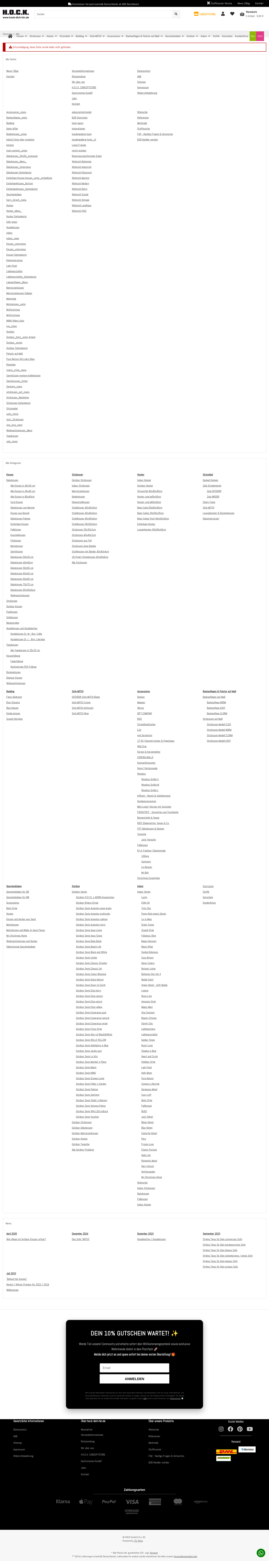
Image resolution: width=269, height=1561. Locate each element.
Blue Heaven (12, 708)
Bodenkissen (78, 496)
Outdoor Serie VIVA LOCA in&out (92, 1111)
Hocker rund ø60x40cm (149, 502)
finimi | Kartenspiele (147, 768)
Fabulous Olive (148, 935)
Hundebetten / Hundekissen (151, 1239)
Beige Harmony (148, 941)
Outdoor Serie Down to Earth (91, 985)
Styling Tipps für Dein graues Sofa (220, 1266)
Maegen (141, 702)
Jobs (83, 1468)
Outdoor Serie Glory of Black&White (94, 1034)
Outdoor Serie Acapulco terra (90, 924)
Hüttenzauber (148, 1171)
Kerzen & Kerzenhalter (148, 752)
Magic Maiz (147, 1007)
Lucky (144, 897)
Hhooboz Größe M (150, 785)
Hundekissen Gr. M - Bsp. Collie (26, 634)
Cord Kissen (16, 502)
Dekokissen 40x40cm (21, 562)
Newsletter (87, 1429)
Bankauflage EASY (216, 708)
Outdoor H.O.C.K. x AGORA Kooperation (95, 897)
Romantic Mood (149, 1160)
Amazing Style (148, 1001)
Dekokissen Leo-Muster (22, 507)
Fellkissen (15, 529)
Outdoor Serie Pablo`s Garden (91, 1084)
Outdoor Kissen (14, 606)
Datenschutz (175, 1398)
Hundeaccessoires (146, 801)
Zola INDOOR (213, 496)
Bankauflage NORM (216, 702)
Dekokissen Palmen (20, 518)
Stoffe (206, 892)
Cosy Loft (146, 1095)
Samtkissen (16, 551)
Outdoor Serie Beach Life (88, 946)
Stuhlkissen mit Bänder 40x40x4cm (90, 551)
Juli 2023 (11, 1273)
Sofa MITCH (208, 507)
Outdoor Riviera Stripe (87, 902)
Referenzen (154, 1436)
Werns (140, 708)
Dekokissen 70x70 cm (21, 584)
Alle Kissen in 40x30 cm (22, 485)
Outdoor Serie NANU (86, 1073)
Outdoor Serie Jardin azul (89, 1051)
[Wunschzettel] (232, 14)
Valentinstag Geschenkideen (20, 946)
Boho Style (11, 908)
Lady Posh (146, 1067)
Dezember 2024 (80, 1233)
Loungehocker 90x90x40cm (151, 529)
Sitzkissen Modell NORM (219, 730)
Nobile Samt (147, 979)
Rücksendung (88, 1441)
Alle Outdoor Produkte (83, 1149)
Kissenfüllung (13, 656)
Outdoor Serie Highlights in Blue (92, 1045)
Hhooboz (141, 774)
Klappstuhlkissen (81, 502)
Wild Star (142, 746)
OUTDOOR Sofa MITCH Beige (86, 697)
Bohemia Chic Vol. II (151, 974)
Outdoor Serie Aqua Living (89, 930)
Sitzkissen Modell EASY (219, 741)
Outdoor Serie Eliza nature (89, 996)
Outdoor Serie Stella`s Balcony (91, 1100)
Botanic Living (148, 968)
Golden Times (148, 1040)
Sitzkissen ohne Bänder (84, 546)
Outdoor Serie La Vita (87, 1056)
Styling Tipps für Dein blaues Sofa (220, 1250)
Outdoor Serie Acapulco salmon (92, 919)
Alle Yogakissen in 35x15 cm (25, 650)
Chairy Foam (209, 502)
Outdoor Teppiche (81, 1144)
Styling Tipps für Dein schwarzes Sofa (222, 1239)
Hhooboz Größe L (150, 790)
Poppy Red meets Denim (153, 913)
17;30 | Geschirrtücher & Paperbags (155, 741)
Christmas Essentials (148, 878)
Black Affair (147, 946)
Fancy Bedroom (14, 697)
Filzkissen (15, 540)
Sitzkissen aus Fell (82, 540)
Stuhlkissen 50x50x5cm (84, 524)
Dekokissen (12, 480)
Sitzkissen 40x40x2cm (84, 535)
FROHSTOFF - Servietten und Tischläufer (158, 812)
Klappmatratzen (211, 518)
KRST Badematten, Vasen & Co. (153, 823)
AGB (145, 1398)
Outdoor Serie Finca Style (89, 1029)
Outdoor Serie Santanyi (87, 1095)
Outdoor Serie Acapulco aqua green (94, 908)
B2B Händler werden (159, 1462)
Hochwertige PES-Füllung (23, 667)
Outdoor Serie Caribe (86, 957)
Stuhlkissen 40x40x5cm (84, 507)
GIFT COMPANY (144, 713)
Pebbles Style (148, 1062)
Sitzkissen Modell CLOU (219, 724)
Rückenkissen (13, 672)
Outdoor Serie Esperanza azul (91, 1012)
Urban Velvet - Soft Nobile (154, 985)
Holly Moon (146, 1073)
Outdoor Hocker (145, 485)
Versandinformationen (92, 1435)
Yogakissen (12, 645)
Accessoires (12, 902)
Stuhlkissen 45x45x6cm (84, 518)
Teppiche (141, 834)
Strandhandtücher (146, 724)
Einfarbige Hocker (146, 524)
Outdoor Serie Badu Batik (89, 941)
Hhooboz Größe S (150, 779)
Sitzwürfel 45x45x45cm (149, 491)
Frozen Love (147, 1144)
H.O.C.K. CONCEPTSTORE (93, 1454)
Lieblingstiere (148, 1029)
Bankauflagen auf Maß (214, 697)
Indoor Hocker (144, 480)
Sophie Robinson (149, 952)
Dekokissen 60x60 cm (21, 579)
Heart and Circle (149, 1056)
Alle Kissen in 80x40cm (22, 496)
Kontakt (259, 3)
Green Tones (147, 924)
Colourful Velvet (149, 1133)
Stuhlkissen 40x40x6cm (84, 513)
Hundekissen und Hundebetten (21, 628)
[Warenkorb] (251, 14)
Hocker (9, 913)
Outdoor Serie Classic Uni (89, 968)
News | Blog (244, 3)
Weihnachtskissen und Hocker (21, 941)
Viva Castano (148, 1012)
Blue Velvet (147, 1128)
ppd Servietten (144, 735)
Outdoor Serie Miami (86, 1067)
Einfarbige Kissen (19, 524)
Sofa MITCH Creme (81, 702)
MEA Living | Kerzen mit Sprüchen (154, 806)
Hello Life (146, 1155)
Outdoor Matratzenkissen (85, 1133)
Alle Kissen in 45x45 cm (22, 491)
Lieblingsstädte (149, 1034)
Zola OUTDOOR (214, 491)
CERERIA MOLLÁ (145, 757)
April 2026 (11, 1233)
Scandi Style (147, 930)
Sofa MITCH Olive (80, 713)
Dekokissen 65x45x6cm (22, 590)
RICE (139, 719)
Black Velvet (147, 1122)
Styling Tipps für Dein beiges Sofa (220, 1261)
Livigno (144, 990)
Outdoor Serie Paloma (87, 1089)
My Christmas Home (16, 935)
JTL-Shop (138, 1540)
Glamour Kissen (14, 677)
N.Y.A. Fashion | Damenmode (151, 850)
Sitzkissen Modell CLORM (220, 735)
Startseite (208, 886)
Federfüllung (16, 661)
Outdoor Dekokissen (82, 1128)
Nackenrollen (12, 623)
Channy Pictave (149, 1149)
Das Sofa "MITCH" (81, 1239)
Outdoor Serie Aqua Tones (89, 935)
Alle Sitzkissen (79, 562)
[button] (204, 14)
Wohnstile (142, 1182)
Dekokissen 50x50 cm (21, 568)
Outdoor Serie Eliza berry (88, 990)
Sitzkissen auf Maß (213, 719)
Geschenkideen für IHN (17, 897)
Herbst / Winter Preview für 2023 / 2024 (27, 1284)
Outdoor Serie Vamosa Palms (91, 1106)
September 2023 (211, 1233)
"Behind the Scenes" (16, 1279)
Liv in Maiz (146, 919)
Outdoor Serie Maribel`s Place (91, 1062)
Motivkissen (16, 546)
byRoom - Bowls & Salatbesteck (154, 795)
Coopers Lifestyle (150, 1084)
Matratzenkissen (80, 491)
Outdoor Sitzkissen (82, 480)
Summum (146, 861)
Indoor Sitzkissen (81, 485)
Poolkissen (11, 612)
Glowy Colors (148, 963)
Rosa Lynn (146, 996)
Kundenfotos (209, 902)
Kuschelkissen (17, 535)
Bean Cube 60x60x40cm (149, 507)
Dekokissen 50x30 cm (21, 557)
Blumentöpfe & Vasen (148, 817)
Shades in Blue (148, 1051)
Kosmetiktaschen (146, 763)
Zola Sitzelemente (212, 485)
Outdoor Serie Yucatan (87, 1117)
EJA (139, 730)
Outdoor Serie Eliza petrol (89, 1001)
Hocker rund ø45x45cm (149, 496)
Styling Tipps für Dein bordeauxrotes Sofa (224, 1244)
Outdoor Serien (79, 892)
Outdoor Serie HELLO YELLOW (91, 1040)
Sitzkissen (11, 601)
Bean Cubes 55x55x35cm (150, 513)
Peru (143, 1138)
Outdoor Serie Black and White (91, 952)
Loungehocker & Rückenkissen (218, 513)
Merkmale (153, 1443)
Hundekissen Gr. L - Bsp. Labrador (27, 639)
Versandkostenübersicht (185, 1556)
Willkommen (12, 1290)
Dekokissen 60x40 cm (21, 573)
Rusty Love (147, 1045)
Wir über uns (87, 1448)
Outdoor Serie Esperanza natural (92, 1018)
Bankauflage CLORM (217, 713)
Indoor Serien (143, 892)
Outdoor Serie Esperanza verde (92, 1023)
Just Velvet (147, 1117)
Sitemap (17, 1443)
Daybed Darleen (210, 480)
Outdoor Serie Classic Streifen (91, 963)
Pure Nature (147, 1078)
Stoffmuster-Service (219, 3)
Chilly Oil (145, 902)
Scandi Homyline (14, 719)
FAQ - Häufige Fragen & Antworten (166, 1456)
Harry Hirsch (147, 1166)
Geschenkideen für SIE (17, 892)
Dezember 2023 (145, 1233)
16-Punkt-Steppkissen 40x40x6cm (90, 557)
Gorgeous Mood (149, 1089)
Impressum (19, 1449)
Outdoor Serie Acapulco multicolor (93, 913)
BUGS (144, 1111)
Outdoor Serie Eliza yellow (89, 1007)
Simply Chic (147, 1023)
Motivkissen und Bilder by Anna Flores (25, 930)
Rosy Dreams (13, 702)
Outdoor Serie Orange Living (90, 1078)
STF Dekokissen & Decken (150, 828)
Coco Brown (147, 957)
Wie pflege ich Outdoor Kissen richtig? (26, 1239)
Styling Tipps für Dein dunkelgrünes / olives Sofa (228, 1255)
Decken (141, 697)
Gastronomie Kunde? (91, 1461)
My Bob (145, 872)
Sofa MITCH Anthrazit (82, 708)
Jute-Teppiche (148, 839)
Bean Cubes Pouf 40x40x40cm (153, 518)
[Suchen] (103, 14)
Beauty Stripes (149, 1018)
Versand (154, 1552)
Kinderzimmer (13, 713)
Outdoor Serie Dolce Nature (90, 979)
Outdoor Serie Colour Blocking (91, 974)
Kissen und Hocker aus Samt (21, 919)
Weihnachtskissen (20, 595)
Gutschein (208, 897)
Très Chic (146, 908)
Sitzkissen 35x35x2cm (84, 529)
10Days (145, 856)
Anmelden (134, 1379)
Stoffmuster (155, 1449)
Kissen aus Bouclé (19, 513)
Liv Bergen (146, 867)
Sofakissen (12, 617)
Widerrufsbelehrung (23, 1456)
